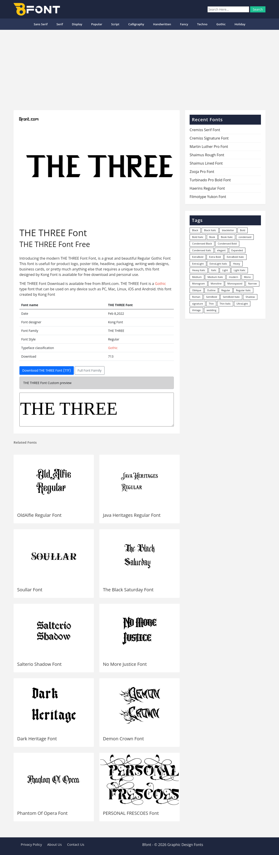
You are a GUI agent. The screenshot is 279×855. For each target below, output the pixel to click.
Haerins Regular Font (207, 188)
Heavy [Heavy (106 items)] (236, 263)
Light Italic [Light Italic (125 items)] (239, 270)
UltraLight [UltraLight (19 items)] (242, 303)
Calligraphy (136, 24)
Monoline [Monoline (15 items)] (216, 283)
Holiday (240, 24)
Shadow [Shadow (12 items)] (250, 296)
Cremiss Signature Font (209, 138)
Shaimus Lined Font (206, 163)
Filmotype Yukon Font (208, 196)
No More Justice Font (125, 664)
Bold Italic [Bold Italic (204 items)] (197, 237)
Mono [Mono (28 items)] (247, 277)
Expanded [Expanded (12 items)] (237, 250)
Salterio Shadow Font (39, 664)
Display (77, 24)
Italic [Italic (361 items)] (213, 270)
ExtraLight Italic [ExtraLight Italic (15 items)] (218, 263)
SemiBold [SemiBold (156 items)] (211, 296)
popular (96, 24)
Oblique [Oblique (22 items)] (196, 290)
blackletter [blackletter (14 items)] (228, 230)
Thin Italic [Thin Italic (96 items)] (225, 303)
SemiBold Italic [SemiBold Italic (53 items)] (231, 296)
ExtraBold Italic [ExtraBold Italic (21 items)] (235, 257)
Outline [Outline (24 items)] (211, 290)
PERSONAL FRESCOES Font (131, 813)
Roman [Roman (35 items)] (196, 296)
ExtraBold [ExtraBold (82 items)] (197, 257)
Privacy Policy (31, 844)
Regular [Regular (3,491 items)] (225, 290)
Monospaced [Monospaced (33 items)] (234, 283)
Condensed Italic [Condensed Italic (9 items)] (201, 250)
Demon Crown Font (123, 739)
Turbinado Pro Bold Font (210, 179)
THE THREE (96, 409)
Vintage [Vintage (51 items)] (196, 310)
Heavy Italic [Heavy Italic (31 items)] (198, 270)
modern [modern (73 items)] (233, 277)
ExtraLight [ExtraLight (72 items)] (198, 263)
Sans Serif (40, 24)
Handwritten (162, 24)
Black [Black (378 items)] (195, 230)
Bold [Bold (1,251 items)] (242, 230)
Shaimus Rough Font (207, 154)
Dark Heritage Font (37, 739)
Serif (59, 24)
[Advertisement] (139, 68)
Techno (202, 24)
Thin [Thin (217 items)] (211, 303)
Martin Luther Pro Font (209, 146)
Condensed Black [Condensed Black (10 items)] (202, 243)
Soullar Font (29, 590)
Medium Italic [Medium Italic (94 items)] (215, 277)
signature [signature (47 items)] (197, 303)
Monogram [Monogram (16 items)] (198, 283)
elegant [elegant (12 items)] (221, 250)
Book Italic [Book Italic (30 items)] (227, 237)
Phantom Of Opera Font (42, 813)
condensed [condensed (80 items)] (245, 237)
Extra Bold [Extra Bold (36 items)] (215, 257)
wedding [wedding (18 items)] (211, 310)
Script (115, 24)
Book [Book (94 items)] (212, 237)
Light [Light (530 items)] (225, 270)
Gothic (221, 24)
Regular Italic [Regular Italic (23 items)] (243, 290)
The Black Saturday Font (128, 590)
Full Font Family (90, 370)
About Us (54, 844)
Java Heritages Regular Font (131, 515)
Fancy (184, 24)
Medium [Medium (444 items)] (197, 277)
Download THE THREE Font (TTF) (46, 370)
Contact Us (75, 844)
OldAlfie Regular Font (39, 515)
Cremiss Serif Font (205, 129)
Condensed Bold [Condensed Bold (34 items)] (227, 243)
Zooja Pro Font (202, 171)
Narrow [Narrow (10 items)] (252, 283)
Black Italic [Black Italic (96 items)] (210, 230)
